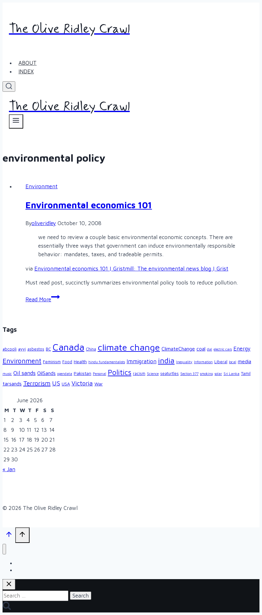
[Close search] (9, 584)
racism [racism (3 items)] (139, 373)
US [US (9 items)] (56, 383)
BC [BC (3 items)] (48, 349)
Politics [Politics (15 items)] (119, 372)
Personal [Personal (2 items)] (99, 374)
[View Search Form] (9, 86)
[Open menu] (16, 121)
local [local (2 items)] (232, 362)
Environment (41, 186)
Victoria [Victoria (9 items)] (82, 383)
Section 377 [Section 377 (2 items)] (189, 374)
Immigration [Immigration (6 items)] (141, 361)
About (27, 63)
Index (26, 71)
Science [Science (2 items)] (153, 374)
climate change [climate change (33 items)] (129, 347)
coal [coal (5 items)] (201, 348)
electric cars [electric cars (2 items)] (223, 349)
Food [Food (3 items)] (67, 361)
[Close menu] (4, 549)
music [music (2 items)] (7, 374)
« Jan (9, 469)
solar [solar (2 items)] (218, 374)
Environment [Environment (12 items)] (22, 360)
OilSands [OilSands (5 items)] (46, 373)
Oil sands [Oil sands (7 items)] (24, 373)
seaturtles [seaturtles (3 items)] (169, 373)
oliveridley (43, 223)
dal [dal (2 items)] (209, 349)
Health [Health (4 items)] (80, 361)
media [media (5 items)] (244, 361)
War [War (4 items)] (98, 383)
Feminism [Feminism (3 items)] (52, 361)
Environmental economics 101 (88, 205)
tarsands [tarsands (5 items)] (12, 383)
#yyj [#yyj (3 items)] (22, 349)
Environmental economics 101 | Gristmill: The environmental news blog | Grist (131, 268)
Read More (42, 299)
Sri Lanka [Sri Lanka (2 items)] (231, 374)
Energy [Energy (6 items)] (242, 348)
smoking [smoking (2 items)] (206, 374)
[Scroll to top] (9, 535)
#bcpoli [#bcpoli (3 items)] (10, 349)
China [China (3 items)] (91, 349)
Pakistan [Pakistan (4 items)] (82, 373)
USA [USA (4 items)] (66, 383)
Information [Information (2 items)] (203, 362)
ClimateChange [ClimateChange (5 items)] (178, 348)
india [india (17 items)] (166, 360)
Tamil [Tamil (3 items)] (246, 373)
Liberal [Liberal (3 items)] (220, 361)
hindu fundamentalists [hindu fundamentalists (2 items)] (106, 362)
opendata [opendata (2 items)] (64, 374)
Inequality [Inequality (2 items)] (184, 362)
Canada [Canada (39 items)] (68, 347)
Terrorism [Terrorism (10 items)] (37, 383)
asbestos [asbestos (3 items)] (35, 349)
